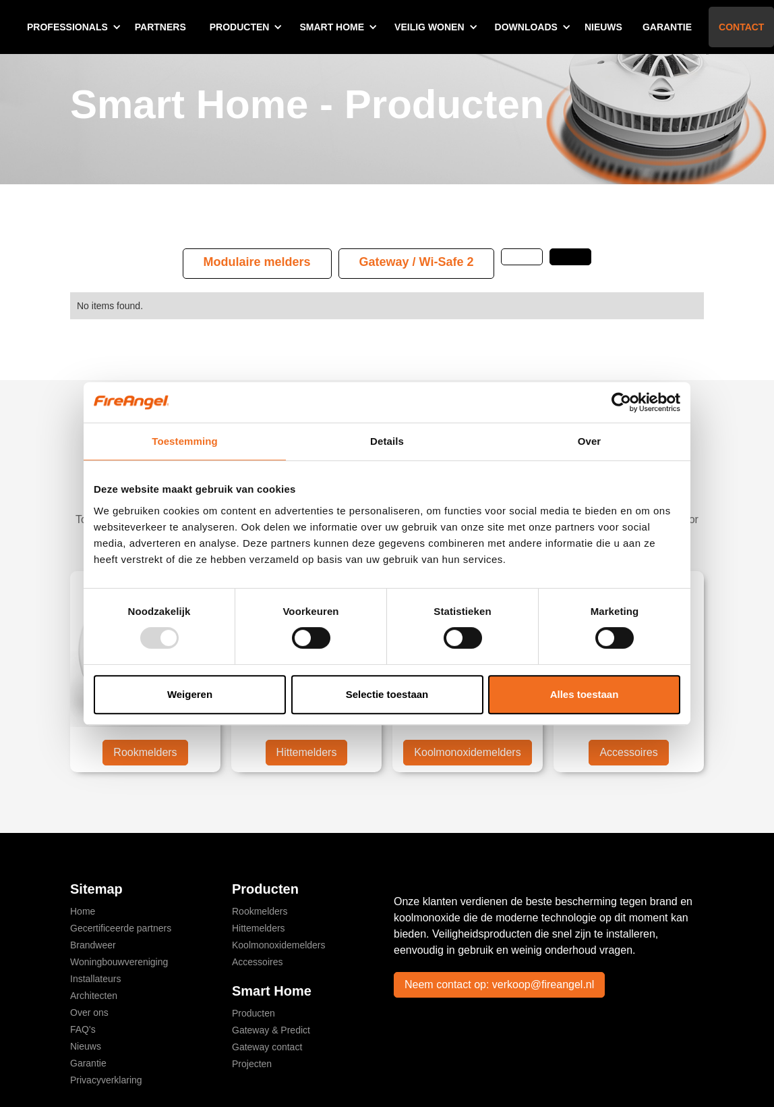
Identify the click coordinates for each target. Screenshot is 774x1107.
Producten (253, 1013)
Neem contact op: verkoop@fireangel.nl (499, 984)
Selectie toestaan (387, 694)
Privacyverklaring (106, 1080)
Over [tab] (589, 441)
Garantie (667, 27)
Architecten (93, 995)
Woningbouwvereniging (119, 961)
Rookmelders (145, 752)
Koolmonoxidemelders (467, 752)
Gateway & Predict (271, 1030)
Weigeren (189, 694)
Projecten (252, 1063)
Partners (160, 27)
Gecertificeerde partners (120, 928)
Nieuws (603, 27)
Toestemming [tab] (185, 441)
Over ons (89, 1012)
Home (82, 911)
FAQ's (83, 1029)
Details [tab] (387, 441)
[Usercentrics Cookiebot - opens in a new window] (621, 402)
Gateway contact (267, 1047)
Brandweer (93, 945)
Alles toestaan (584, 694)
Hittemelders (306, 752)
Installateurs (95, 978)
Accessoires (628, 752)
